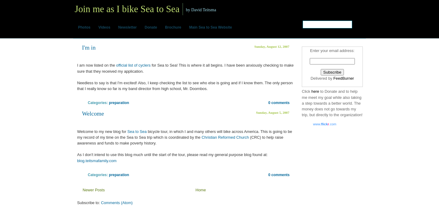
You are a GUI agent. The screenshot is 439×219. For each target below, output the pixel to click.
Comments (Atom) (117, 202)
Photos (84, 27)
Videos (104, 27)
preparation (119, 103)
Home (200, 190)
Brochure (173, 27)
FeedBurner (344, 78)
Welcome (93, 113)
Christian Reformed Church (226, 137)
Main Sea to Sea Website (210, 27)
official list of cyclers (133, 65)
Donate (151, 27)
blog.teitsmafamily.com (96, 160)
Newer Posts (94, 190)
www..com (324, 124)
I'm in (89, 47)
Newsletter (127, 27)
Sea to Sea (137, 131)
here (315, 91)
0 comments (279, 103)
